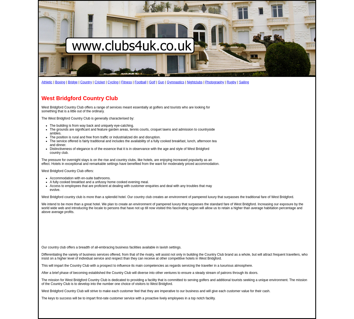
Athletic (46, 82)
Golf (152, 82)
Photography (214, 82)
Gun (161, 82)
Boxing (60, 82)
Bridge (73, 82)
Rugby (231, 82)
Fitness (126, 82)
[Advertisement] (142, 89)
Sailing (244, 82)
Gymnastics (175, 82)
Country (86, 82)
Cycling (113, 82)
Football (141, 82)
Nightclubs (194, 82)
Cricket (100, 82)
